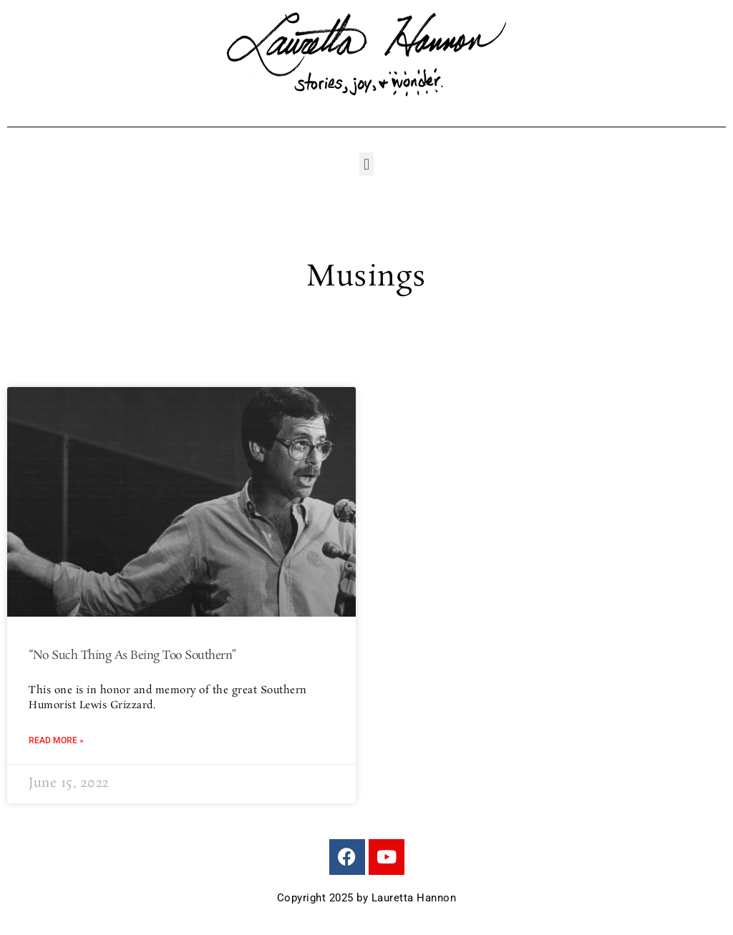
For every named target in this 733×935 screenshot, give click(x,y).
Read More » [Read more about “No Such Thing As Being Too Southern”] (56, 740)
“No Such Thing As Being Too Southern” (132, 655)
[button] (366, 164)
